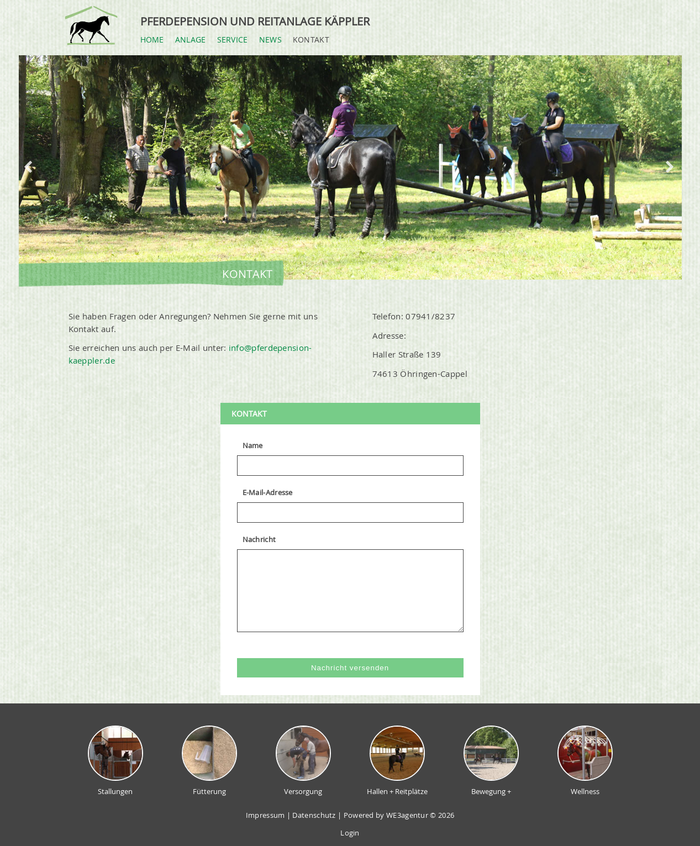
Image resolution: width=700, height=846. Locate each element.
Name (253, 445)
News (270, 39)
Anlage (190, 39)
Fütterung (209, 761)
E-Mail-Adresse (268, 492)
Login (350, 833)
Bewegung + (491, 761)
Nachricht (259, 539)
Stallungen (115, 761)
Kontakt (311, 39)
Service (232, 39)
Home (152, 39)
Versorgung (303, 761)
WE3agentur (406, 815)
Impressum (265, 815)
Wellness (585, 761)
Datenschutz (313, 815)
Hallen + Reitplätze (397, 761)
